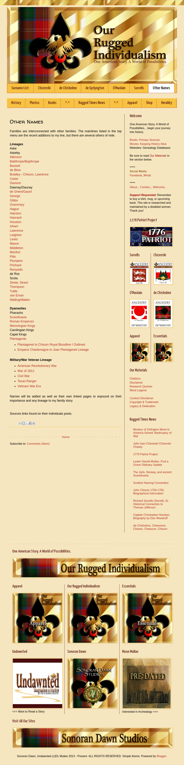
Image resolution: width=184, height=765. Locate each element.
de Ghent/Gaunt (21, 191)
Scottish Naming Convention (151, 482)
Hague (14, 209)
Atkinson (16, 157)
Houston (15, 222)
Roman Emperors (22, 321)
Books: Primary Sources (145, 139)
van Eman (17, 295)
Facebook (136, 175)
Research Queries (141, 386)
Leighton (16, 235)
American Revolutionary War (37, 366)
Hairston (15, 213)
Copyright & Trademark (144, 402)
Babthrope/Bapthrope (24, 161)
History (16, 103)
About (133, 187)
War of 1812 (26, 371)
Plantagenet (18, 339)
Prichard (15, 265)
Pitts (13, 256)
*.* (67, 103)
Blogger (161, 756)
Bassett (15, 166)
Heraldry (166, 103)
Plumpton (16, 261)
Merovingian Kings (22, 326)
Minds (147, 175)
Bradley (15, 174)
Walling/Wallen (20, 300)
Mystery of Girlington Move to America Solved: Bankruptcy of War (152, 433)
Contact (145, 187)
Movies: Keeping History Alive (148, 143)
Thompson (17, 287)
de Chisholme (68, 88)
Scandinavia (18, 317)
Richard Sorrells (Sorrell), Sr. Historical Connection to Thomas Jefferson (151, 504)
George (15, 196)
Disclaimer (136, 382)
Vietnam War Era (29, 386)
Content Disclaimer (141, 398)
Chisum (28, 174)
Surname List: (20, 88)
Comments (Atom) (38, 443)
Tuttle (13, 291)
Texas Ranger (27, 381)
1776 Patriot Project (145, 454)
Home (66, 437)
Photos (34, 103)
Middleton (16, 248)
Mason (14, 243)
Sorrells (139, 88)
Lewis (14, 239)
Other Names (161, 88)
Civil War (24, 376)
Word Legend (138, 390)
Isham (14, 226)
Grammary (17, 204)
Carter (14, 179)
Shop (149, 103)
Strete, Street (19, 282)
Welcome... (160, 187)
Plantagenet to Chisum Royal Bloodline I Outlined (51, 344)
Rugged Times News (92, 103)
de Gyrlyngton (95, 88)
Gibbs (14, 200)
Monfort (15, 252)
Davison (15, 183)
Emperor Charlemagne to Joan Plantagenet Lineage (53, 349)
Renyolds (16, 269)
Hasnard (16, 217)
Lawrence (42, 174)
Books (52, 103)
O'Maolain (119, 88)
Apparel (132, 103)
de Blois (15, 170)
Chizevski (44, 88)
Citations (135, 378)
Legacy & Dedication (142, 406)
